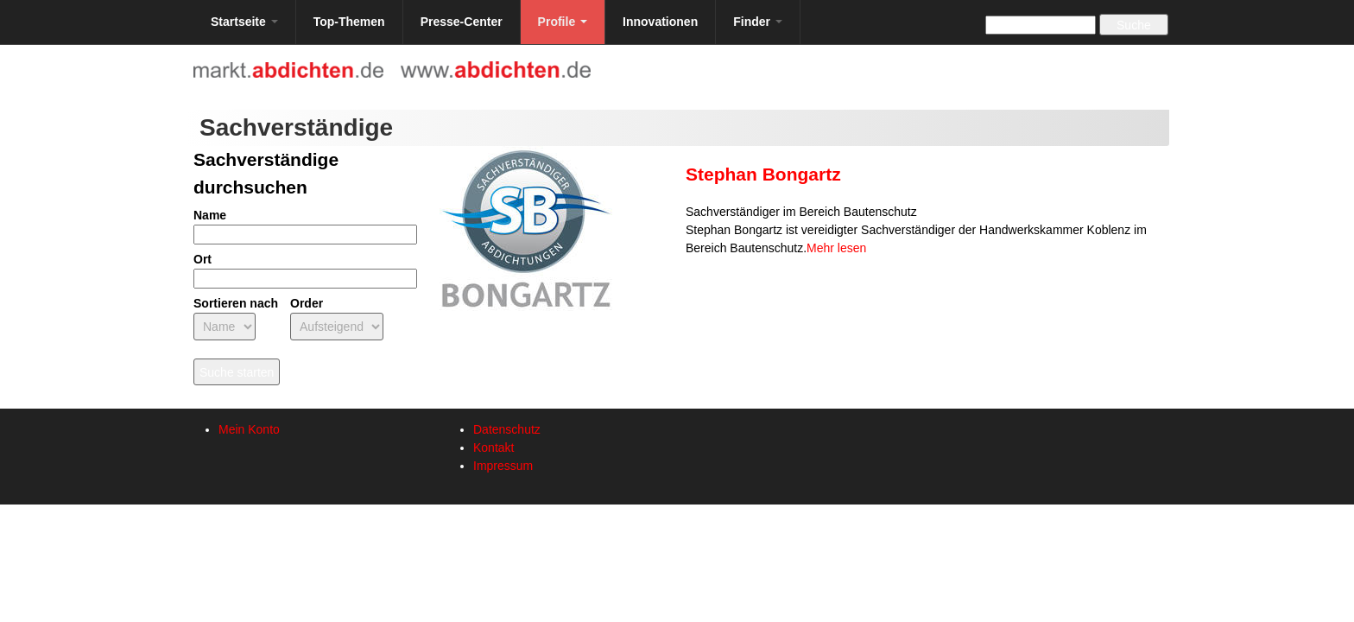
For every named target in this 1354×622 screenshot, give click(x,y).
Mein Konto (249, 429)
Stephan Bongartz (763, 174)
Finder (757, 22)
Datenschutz (507, 429)
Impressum (503, 466)
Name (209, 215)
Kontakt (493, 447)
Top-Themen (349, 22)
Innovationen (660, 22)
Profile (562, 22)
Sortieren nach (235, 303)
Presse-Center (462, 22)
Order (306, 303)
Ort (202, 259)
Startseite (244, 22)
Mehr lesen (836, 248)
